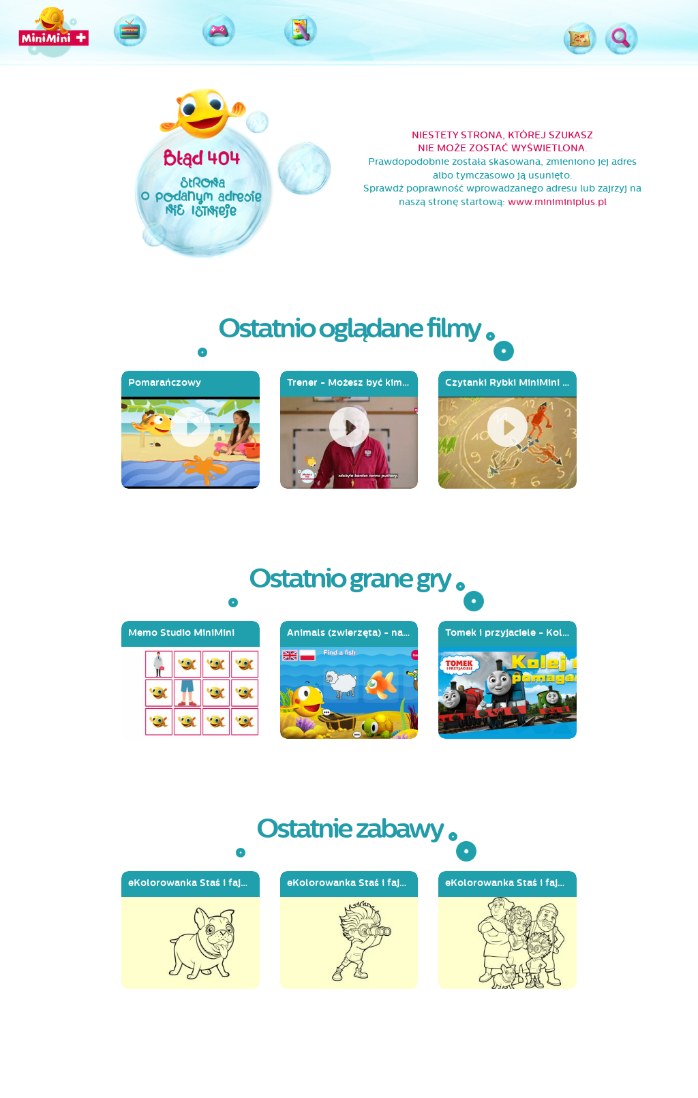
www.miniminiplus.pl (557, 202)
